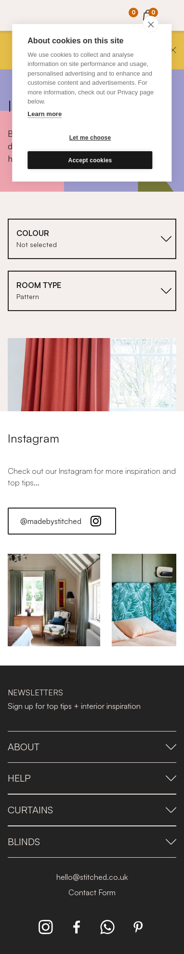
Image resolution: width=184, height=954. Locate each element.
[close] (151, 24)
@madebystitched (62, 521)
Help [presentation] (92, 778)
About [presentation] (92, 747)
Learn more (44, 114)
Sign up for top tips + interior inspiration (74, 706)
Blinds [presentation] (92, 842)
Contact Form (92, 892)
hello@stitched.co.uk (92, 877)
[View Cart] (148, 14)
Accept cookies (90, 160)
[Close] (173, 50)
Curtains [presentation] (92, 810)
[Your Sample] (126, 16)
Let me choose (90, 137)
